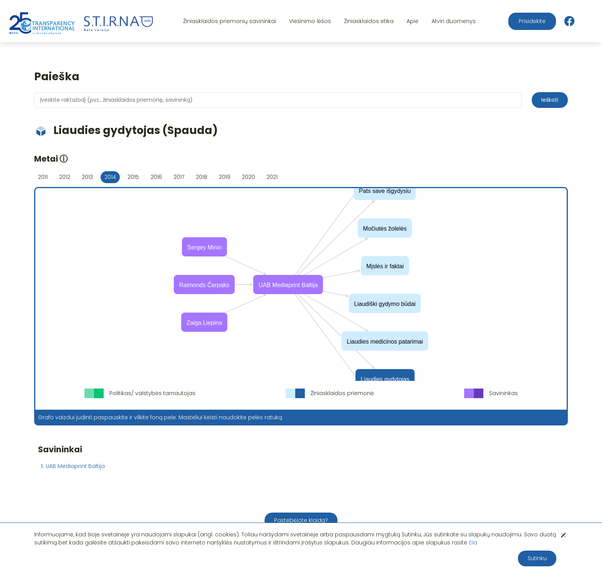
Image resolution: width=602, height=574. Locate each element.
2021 (272, 177)
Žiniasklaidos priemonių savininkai (229, 21)
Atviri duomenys (454, 21)
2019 (224, 177)
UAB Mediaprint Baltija (75, 466)
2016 (156, 177)
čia (473, 542)
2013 (87, 177)
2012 (64, 177)
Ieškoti (549, 100)
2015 (133, 177)
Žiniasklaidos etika (369, 21)
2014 (110, 177)
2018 (201, 177)
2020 (248, 177)
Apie (412, 21)
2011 (43, 177)
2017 (179, 177)
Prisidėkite (532, 21)
